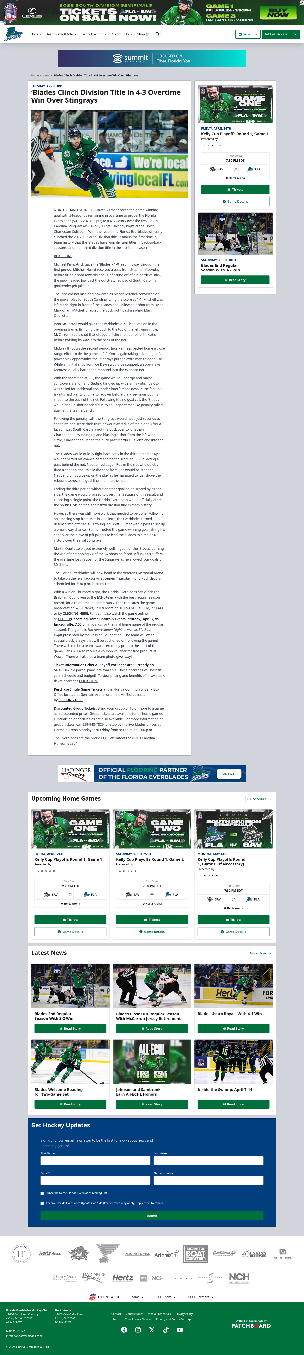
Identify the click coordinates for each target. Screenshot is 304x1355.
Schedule (248, 34)
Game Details (235, 201)
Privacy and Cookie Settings (173, 1319)
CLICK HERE (88, 681)
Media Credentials (159, 1314)
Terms (117, 1319)
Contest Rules (134, 1314)
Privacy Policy (184, 1314)
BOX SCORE (63, 256)
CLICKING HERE (71, 700)
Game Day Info (94, 34)
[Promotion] (152, 12)
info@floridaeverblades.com (24, 1336)
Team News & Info (62, 34)
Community (122, 34)
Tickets (35, 34)
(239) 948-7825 (15, 1330)
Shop (143, 34)
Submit (152, 1216)
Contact (116, 1314)
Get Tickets (276, 34)
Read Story (235, 280)
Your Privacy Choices (138, 1319)
